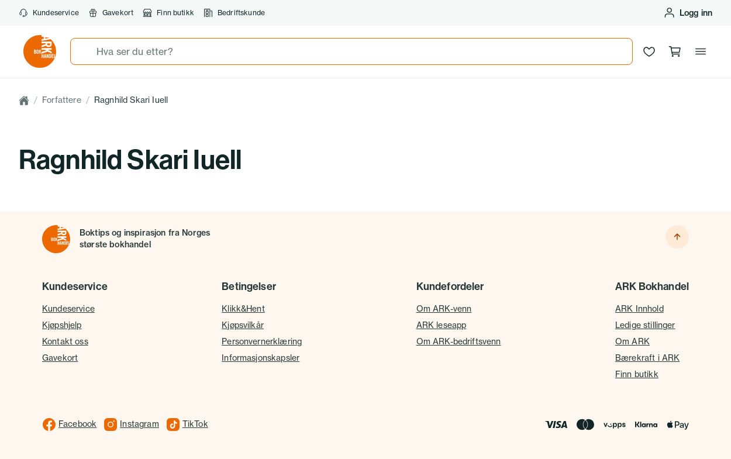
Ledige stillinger (645, 325)
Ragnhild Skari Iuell (131, 100)
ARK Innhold (639, 308)
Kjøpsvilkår (243, 325)
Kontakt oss (65, 341)
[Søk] (83, 51)
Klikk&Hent (243, 308)
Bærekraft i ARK (647, 358)
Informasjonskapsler (260, 358)
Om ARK (632, 341)
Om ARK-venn (444, 308)
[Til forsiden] (56, 239)
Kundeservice (49, 13)
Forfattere (61, 100)
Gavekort (110, 13)
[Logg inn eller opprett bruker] (687, 13)
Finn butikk (168, 13)
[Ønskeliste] (649, 51)
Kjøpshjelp (62, 325)
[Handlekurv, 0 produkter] (675, 51)
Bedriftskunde (234, 13)
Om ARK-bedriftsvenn (458, 341)
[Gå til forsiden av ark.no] (39, 51)
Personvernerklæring (262, 341)
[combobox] (351, 51)
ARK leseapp (441, 325)
